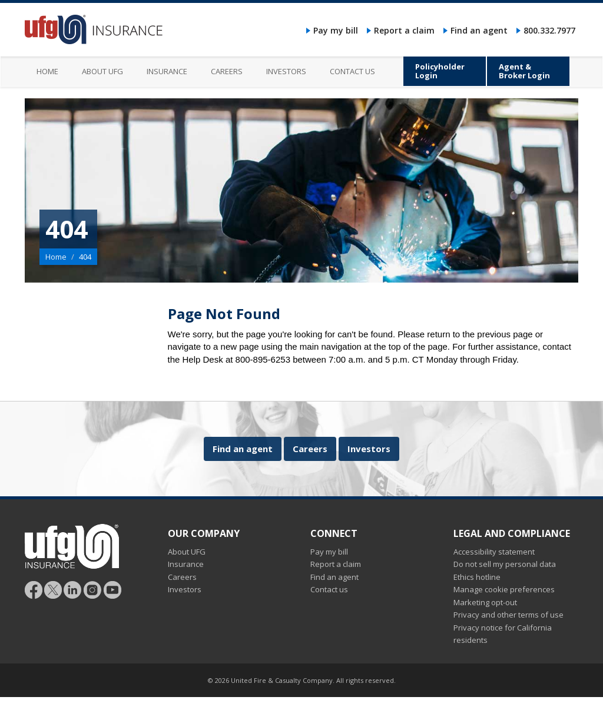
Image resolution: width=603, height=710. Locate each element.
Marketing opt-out (485, 602)
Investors (368, 448)
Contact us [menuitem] (352, 71)
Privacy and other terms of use (508, 614)
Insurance (186, 564)
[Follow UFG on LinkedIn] (73, 589)
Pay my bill (335, 30)
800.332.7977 (549, 30)
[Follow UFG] (53, 589)
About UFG (187, 551)
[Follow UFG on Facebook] (33, 589)
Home (56, 256)
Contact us (329, 589)
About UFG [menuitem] (102, 71)
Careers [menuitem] (227, 71)
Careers (310, 448)
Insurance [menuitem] (167, 71)
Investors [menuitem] (286, 71)
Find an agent (479, 30)
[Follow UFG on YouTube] (112, 589)
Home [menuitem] (47, 71)
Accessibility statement (494, 551)
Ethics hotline (477, 577)
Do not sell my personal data (504, 564)
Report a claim (404, 30)
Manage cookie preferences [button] (504, 589)
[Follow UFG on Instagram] (93, 589)
